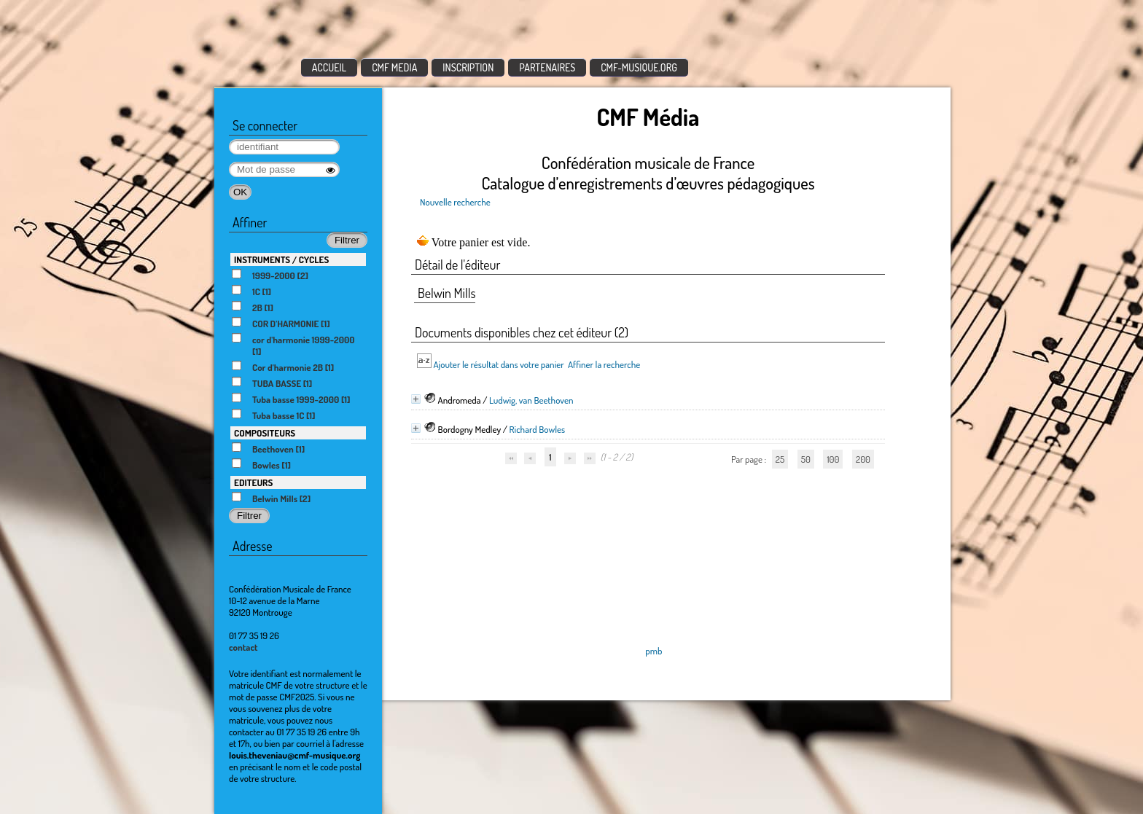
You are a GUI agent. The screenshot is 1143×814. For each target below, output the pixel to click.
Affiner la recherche (604, 364)
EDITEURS (253, 482)
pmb (653, 651)
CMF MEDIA (394, 67)
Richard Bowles (538, 429)
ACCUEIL (329, 67)
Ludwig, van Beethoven (531, 400)
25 (780, 459)
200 (863, 459)
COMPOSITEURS (264, 433)
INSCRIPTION (468, 67)
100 (833, 459)
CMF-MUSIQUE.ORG (639, 67)
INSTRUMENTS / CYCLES (281, 259)
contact (243, 647)
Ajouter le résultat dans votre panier (498, 364)
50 (806, 459)
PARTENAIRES (547, 67)
